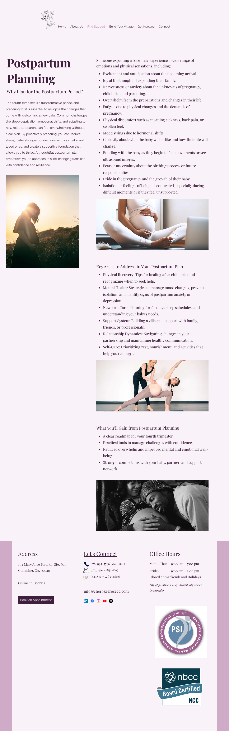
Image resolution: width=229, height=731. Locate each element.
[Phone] (86, 564)
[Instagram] (98, 601)
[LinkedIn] (86, 601)
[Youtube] (105, 601)
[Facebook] (92, 601)
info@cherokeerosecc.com (106, 591)
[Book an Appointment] (36, 600)
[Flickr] (111, 601)
